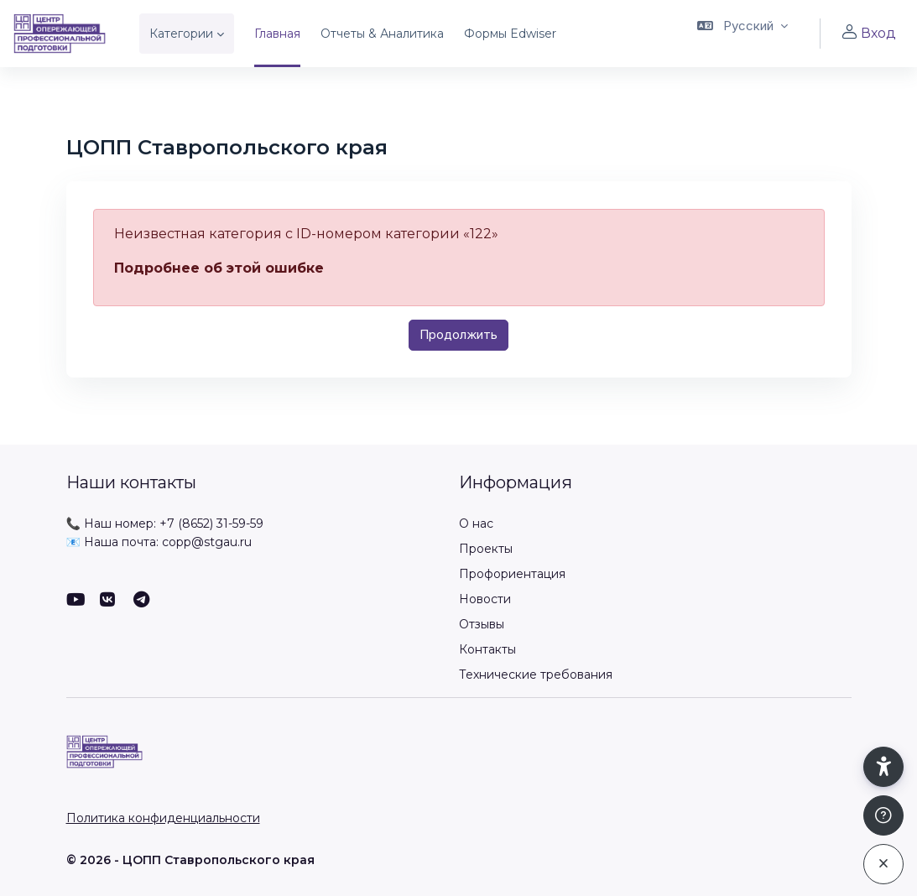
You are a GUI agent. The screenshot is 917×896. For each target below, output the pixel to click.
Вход (868, 33)
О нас (476, 523)
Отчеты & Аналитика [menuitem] (382, 33)
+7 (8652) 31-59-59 (211, 523)
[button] (742, 33)
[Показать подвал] (883, 815)
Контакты (487, 649)
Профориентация (512, 573)
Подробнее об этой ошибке (219, 268)
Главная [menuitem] (277, 33)
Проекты (486, 548)
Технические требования (535, 674)
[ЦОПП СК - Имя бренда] (59, 33)
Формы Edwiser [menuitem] (510, 33)
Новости (485, 599)
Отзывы (481, 624)
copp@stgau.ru (207, 542)
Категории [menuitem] (181, 33)
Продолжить (458, 334)
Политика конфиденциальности (163, 818)
